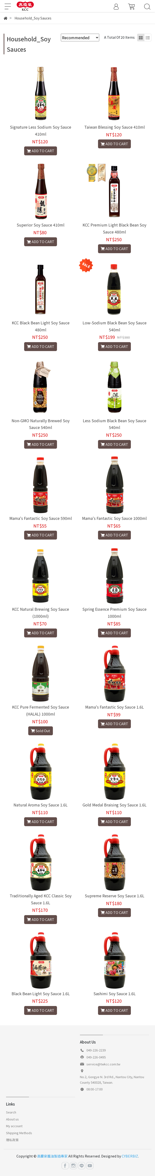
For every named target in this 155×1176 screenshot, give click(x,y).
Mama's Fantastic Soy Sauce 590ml (40, 518)
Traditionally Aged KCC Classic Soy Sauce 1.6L (40, 899)
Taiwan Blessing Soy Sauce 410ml (114, 127)
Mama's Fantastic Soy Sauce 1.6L (114, 707)
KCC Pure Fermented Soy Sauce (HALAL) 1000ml (40, 710)
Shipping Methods (19, 1133)
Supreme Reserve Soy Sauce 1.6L (114, 896)
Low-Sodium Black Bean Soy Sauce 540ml (115, 326)
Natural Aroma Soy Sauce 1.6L (41, 805)
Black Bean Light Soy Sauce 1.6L (41, 993)
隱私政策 (12, 1140)
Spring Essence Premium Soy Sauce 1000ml (114, 612)
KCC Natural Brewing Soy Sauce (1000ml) (40, 612)
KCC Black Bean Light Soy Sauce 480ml (41, 326)
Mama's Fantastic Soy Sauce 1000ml (114, 518)
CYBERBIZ (130, 1156)
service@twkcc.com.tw (103, 1064)
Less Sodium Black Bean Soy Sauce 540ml (114, 424)
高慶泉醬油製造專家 (52, 1156)
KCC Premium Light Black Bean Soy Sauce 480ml (114, 228)
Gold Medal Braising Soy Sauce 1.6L (115, 805)
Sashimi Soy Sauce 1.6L (114, 993)
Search (11, 1112)
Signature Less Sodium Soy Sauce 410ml (40, 130)
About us (12, 1119)
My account (14, 1126)
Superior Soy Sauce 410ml (40, 225)
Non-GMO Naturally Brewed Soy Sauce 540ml (41, 424)
